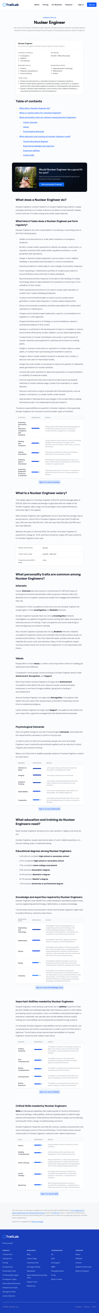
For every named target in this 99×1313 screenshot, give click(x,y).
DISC (53, 1258)
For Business (57, 5)
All (52, 1254)
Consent (78, 1307)
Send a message (37, 1222)
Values (26, 127)
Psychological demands (33, 131)
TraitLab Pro (7, 1258)
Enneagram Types (9, 1279)
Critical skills (28, 155)
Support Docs (32, 1282)
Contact (79, 1263)
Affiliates (79, 1258)
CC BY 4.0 (55, 1213)
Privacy (87, 1307)
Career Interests (9, 1296)
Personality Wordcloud (11, 1283)
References (31, 1286)
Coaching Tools (33, 1263)
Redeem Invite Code (83, 1267)
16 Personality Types (11, 1275)
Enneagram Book (33, 1267)
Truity (53, 1275)
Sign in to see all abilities (49, 1092)
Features (70, 5)
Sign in (81, 5)
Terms (94, 1307)
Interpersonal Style (10, 1287)
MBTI (53, 1267)
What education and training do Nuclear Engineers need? (45, 136)
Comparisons (8, 1267)
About (36, 5)
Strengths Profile (9, 1292)
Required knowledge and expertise (38, 146)
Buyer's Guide (56, 1279)
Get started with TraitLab (51, 184)
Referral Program (82, 1271)
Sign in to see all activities (49, 482)
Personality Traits (9, 1271)
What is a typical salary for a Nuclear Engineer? (40, 113)
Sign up (92, 5)
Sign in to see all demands (49, 809)
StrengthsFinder (57, 1271)
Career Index (32, 1258)
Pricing (45, 5)
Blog (28, 1254)
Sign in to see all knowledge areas (49, 987)
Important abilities (31, 150)
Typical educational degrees (35, 141)
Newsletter (31, 1271)
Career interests (30, 122)
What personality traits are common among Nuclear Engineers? (47, 117)
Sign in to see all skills (49, 1194)
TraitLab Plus (8, 1254)
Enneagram (55, 1263)
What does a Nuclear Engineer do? (34, 108)
